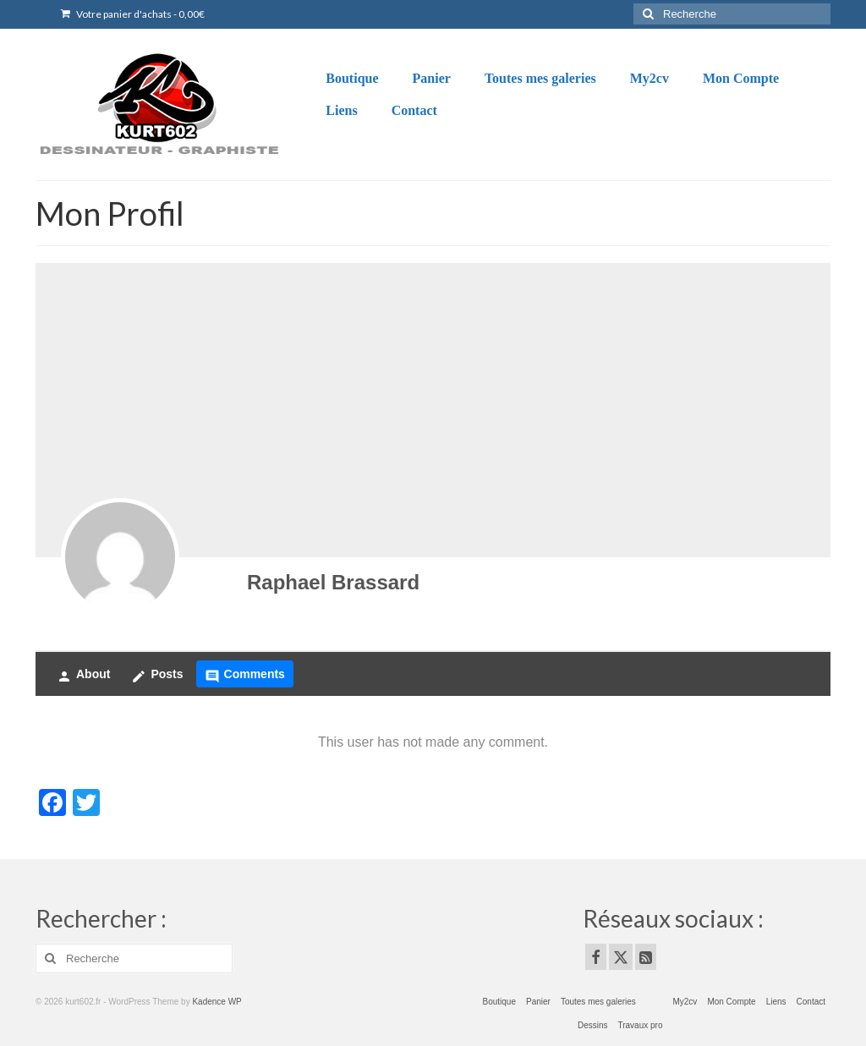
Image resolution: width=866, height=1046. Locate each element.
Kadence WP (216, 1001)
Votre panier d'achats (133, 14)
